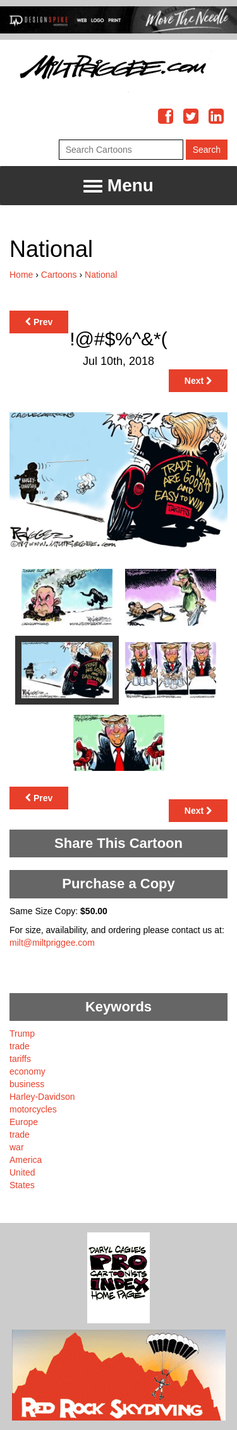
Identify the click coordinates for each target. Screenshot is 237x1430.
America (25, 1160)
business (26, 1084)
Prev (38, 322)
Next (198, 381)
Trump (22, 1033)
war (16, 1147)
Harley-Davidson (42, 1097)
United (22, 1172)
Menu (118, 186)
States (22, 1185)
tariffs (20, 1059)
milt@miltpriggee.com (52, 943)
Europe (23, 1122)
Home (21, 275)
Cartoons (59, 275)
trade (19, 1046)
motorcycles (33, 1109)
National (101, 275)
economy (27, 1071)
